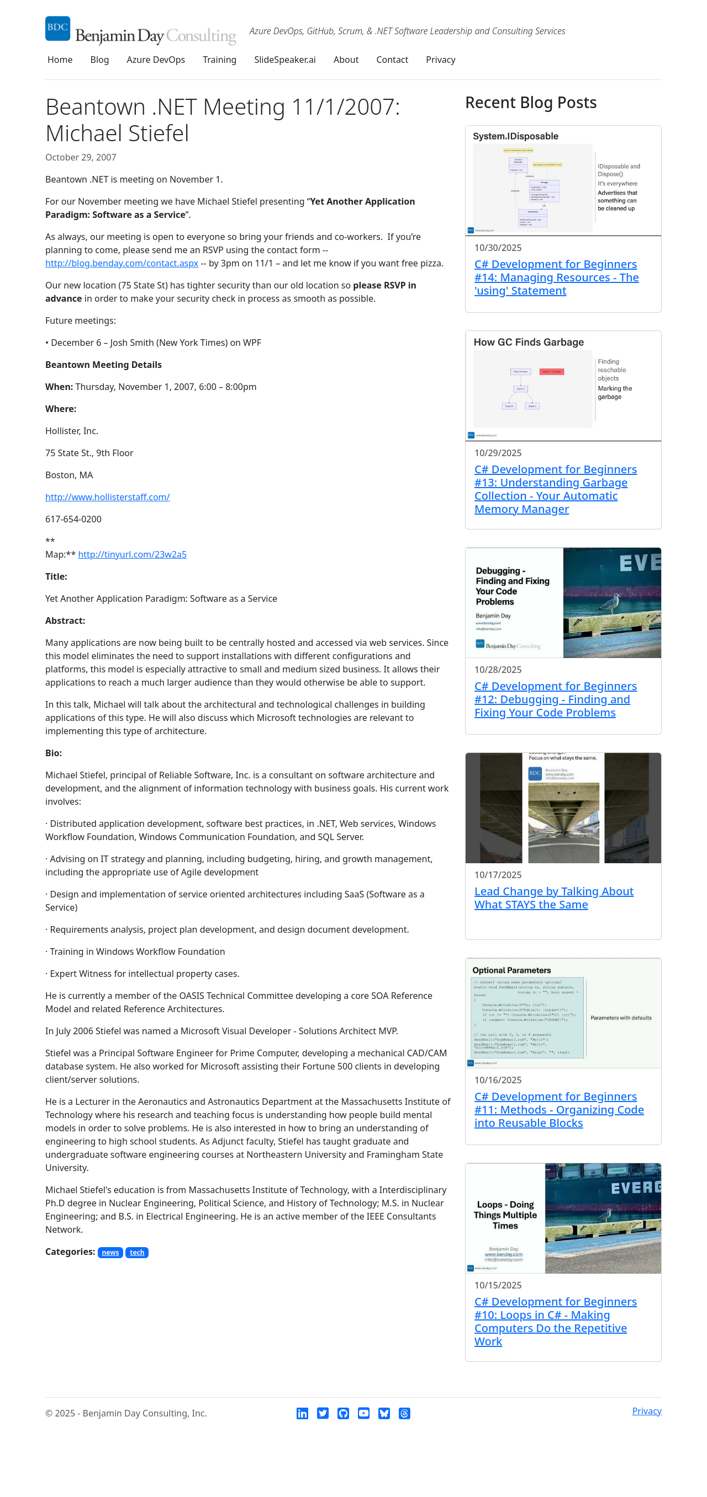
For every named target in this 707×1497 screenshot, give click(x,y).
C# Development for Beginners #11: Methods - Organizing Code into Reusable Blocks (559, 1109)
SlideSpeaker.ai (285, 60)
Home (60, 60)
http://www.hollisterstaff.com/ (107, 497)
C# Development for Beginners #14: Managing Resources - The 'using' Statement (556, 277)
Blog (100, 60)
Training (219, 60)
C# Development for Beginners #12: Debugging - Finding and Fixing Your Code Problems (555, 699)
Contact (392, 60)
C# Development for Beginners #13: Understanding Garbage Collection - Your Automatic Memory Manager (555, 489)
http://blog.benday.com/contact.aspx (121, 263)
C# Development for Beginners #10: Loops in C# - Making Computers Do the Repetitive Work (555, 1321)
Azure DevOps (156, 60)
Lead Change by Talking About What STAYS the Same (554, 898)
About (346, 60)
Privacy (440, 60)
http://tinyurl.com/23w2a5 (132, 554)
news (110, 1252)
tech (137, 1252)
